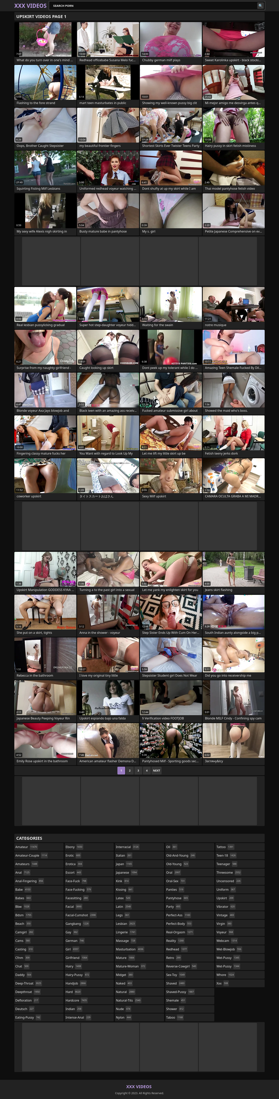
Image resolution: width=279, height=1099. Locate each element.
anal (22, 872)
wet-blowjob (229, 949)
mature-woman (131, 966)
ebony (74, 847)
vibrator (226, 907)
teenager (226, 864)
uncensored (228, 881)
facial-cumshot (81, 915)
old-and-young (181, 855)
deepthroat (28, 992)
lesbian (126, 924)
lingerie (126, 932)
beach (23, 924)
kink (122, 881)
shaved (175, 983)
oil (172, 847)
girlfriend (77, 958)
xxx (222, 983)
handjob (76, 983)
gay (72, 932)
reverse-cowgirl (181, 966)
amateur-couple (31, 855)
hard (74, 992)
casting (24, 949)
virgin (224, 924)
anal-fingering (29, 881)
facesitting (77, 898)
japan (124, 864)
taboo (175, 1017)
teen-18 (226, 855)
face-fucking (79, 889)
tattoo (225, 847)
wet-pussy (228, 958)
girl (72, 949)
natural (125, 992)
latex (123, 898)
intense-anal (78, 1017)
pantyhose (177, 898)
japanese (127, 872)
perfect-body (179, 924)
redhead (177, 949)
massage (126, 941)
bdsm (23, 915)
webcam (227, 941)
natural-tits (128, 1000)
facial (74, 907)
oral (173, 872)
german (75, 941)
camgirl (24, 932)
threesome (228, 872)
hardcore (77, 1000)
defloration (27, 1000)
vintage (225, 915)
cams (23, 941)
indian (74, 1009)
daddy (23, 975)
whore (225, 975)
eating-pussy (28, 1017)
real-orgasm (180, 932)
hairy (74, 966)
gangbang (78, 924)
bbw (22, 907)
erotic (73, 855)
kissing (124, 889)
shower (175, 1009)
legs (123, 915)
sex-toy (176, 975)
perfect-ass (178, 915)
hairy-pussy (78, 975)
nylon (124, 1017)
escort (74, 872)
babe (23, 889)
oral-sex (176, 881)
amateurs (26, 864)
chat (22, 966)
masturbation (130, 949)
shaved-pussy (180, 992)
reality (175, 941)
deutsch (24, 1009)
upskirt (225, 898)
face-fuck (76, 881)
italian (124, 855)
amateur (26, 847)
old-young (177, 864)
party (173, 907)
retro (173, 958)
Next (156, 770)
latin (124, 907)
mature (125, 958)
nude (123, 1009)
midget (124, 975)
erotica (74, 864)
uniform (226, 889)
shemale (176, 1000)
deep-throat (28, 983)
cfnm (22, 958)
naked (124, 983)
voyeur (225, 932)
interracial (128, 847)
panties (175, 889)
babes (23, 898)
